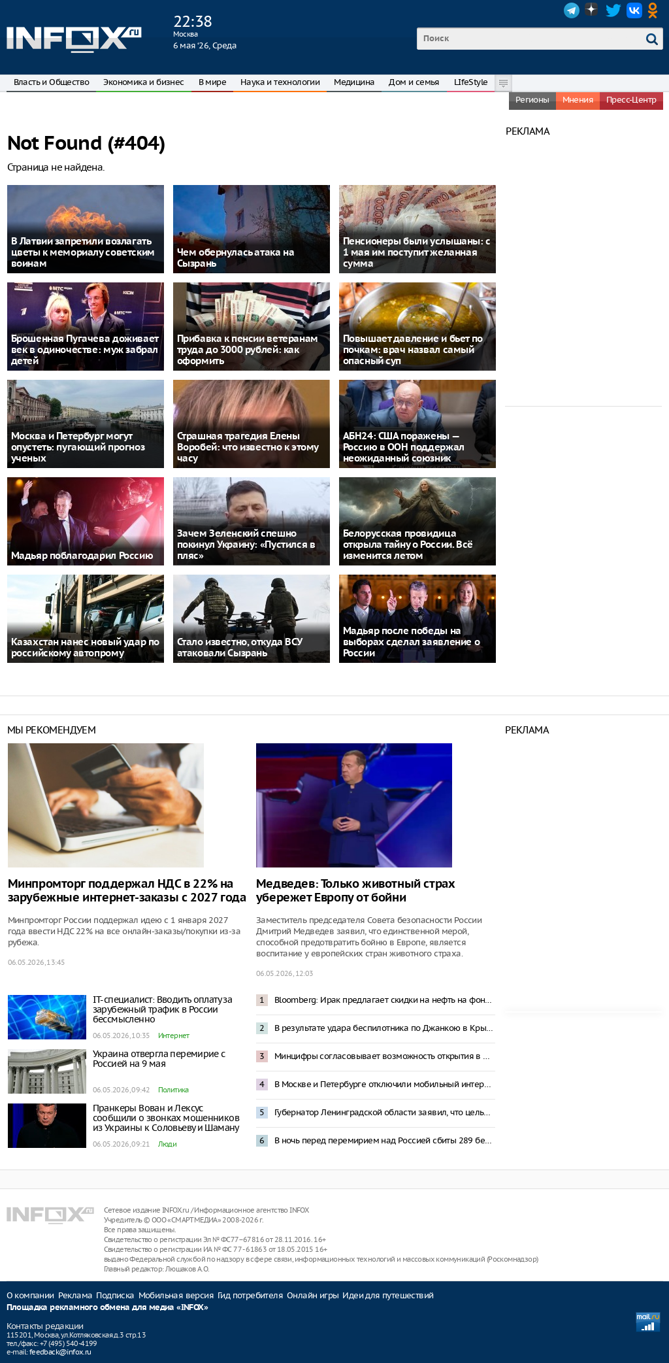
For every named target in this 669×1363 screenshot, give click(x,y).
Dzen (592, 10)
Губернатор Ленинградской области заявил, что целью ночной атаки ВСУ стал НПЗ (384, 1112)
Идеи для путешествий (387, 1295)
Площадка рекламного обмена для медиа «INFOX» (107, 1308)
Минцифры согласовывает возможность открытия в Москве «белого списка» (384, 1056)
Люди (167, 1144)
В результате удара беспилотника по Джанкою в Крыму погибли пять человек (384, 1028)
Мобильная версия (176, 1295)
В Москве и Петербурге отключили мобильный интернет (384, 1084)
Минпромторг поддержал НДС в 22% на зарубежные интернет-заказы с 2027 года (127, 891)
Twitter (613, 10)
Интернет (173, 1035)
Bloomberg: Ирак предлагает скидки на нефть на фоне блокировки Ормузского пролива (384, 1000)
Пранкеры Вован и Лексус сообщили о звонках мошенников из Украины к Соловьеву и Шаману (166, 1118)
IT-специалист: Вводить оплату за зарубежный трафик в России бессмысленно (163, 1009)
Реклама (75, 1295)
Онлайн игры (312, 1295)
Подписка (115, 1295)
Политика (173, 1089)
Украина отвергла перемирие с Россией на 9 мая (159, 1058)
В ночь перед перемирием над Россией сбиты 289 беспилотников (384, 1140)
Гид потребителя (250, 1295)
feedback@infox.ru (60, 1351)
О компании (30, 1295)
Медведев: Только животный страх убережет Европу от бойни (355, 891)
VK (634, 10)
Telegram (571, 10)
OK (655, 10)
